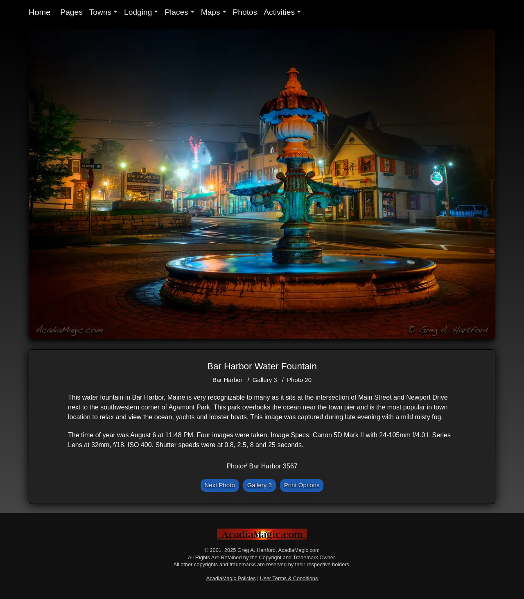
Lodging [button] (138, 12)
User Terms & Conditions (289, 578)
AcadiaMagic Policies (231, 578)
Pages (71, 12)
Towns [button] (100, 12)
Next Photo (220, 484)
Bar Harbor (227, 379)
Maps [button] (210, 12)
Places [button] (176, 12)
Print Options (302, 484)
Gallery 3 (265, 379)
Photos (245, 12)
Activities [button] (279, 12)
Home (39, 12)
